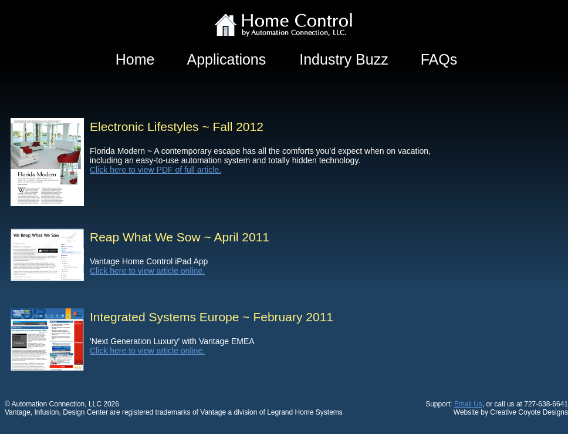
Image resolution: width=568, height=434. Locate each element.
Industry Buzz (343, 59)
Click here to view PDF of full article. (155, 169)
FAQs (439, 59)
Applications (226, 59)
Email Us (468, 404)
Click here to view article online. (147, 270)
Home (135, 59)
